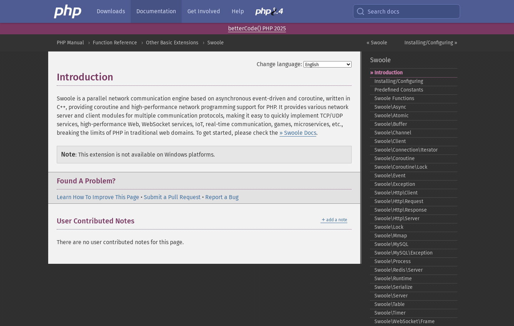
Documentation (156, 11)
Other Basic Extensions (172, 43)
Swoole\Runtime (393, 279)
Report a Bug (221, 197)
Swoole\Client (390, 141)
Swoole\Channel (392, 133)
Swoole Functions (394, 98)
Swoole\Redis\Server (398, 270)
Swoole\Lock (388, 227)
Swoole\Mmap (390, 236)
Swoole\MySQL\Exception (403, 253)
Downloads (111, 11)
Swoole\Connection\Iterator (406, 150)
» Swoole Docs (297, 132)
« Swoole (377, 43)
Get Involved (203, 11)
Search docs (377, 11)
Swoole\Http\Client (396, 193)
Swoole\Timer (389, 313)
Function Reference (115, 43)
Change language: (279, 64)
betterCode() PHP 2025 (257, 28)
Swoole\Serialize (393, 287)
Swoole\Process (392, 261)
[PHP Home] (68, 11)
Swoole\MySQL (391, 244)
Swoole (215, 43)
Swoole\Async (390, 107)
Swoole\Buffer (390, 124)
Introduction (388, 73)
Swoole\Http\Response (400, 210)
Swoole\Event (389, 176)
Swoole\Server (391, 296)
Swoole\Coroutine (394, 158)
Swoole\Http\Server (396, 219)
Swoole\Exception (394, 184)
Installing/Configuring (398, 81)
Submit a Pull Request (172, 197)
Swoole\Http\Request (398, 201)
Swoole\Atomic (391, 116)
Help (238, 11)
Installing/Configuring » (430, 43)
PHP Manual (70, 43)
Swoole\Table (389, 304)
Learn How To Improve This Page (98, 197)
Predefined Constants (398, 90)
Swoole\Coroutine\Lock (400, 167)
